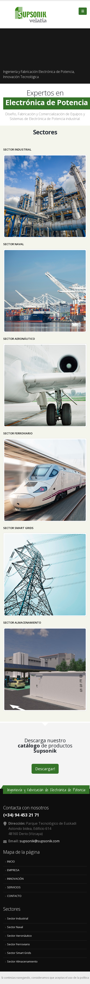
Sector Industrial (17, 918)
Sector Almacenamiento (22, 961)
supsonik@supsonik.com (39, 841)
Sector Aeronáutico (19, 936)
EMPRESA (13, 870)
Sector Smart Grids (19, 953)
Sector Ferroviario (18, 944)
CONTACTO (14, 896)
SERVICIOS (14, 887)
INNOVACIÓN (15, 879)
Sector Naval (15, 927)
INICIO (11, 861)
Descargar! (45, 768)
